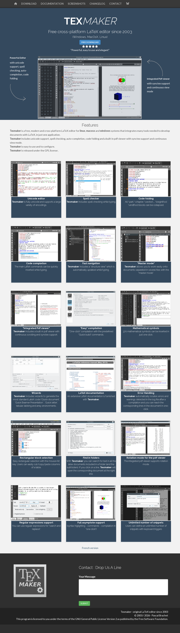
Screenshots (76, 3)
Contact (115, 3)
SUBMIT (84, 603)
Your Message (87, 576)
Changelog (97, 3)
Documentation (52, 3)
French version (90, 547)
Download (29, 3)
